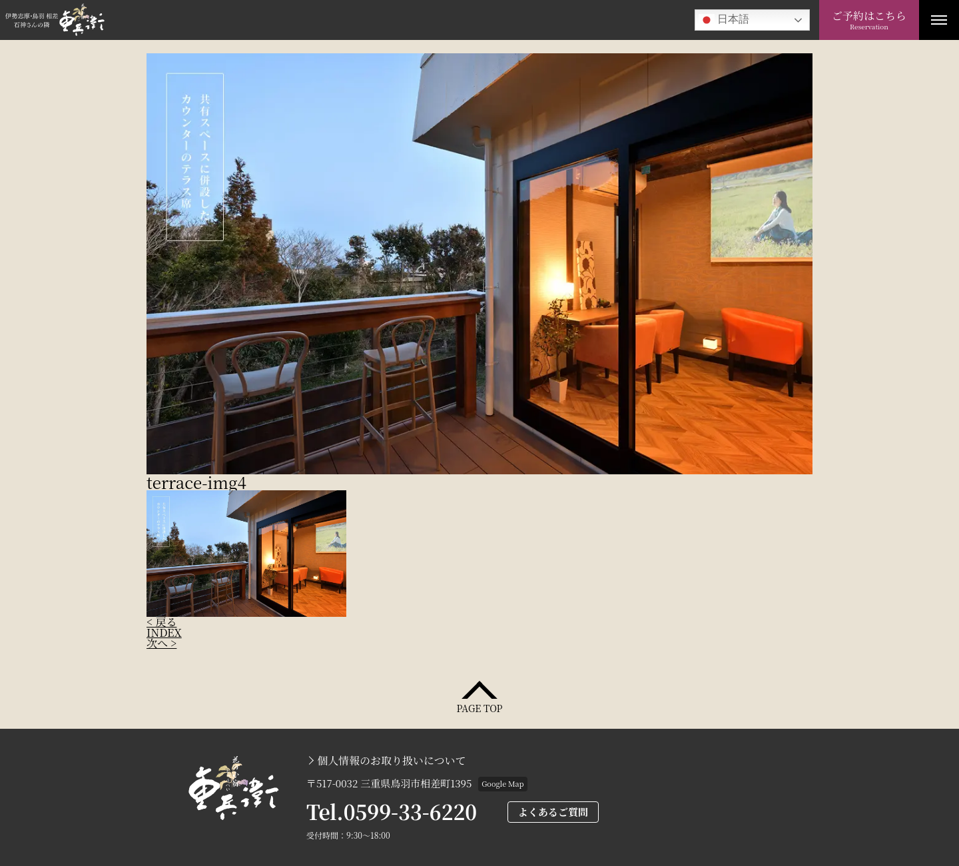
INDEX (164, 632)
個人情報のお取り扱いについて (391, 760)
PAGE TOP (479, 707)
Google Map (502, 783)
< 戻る (161, 622)
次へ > (161, 643)
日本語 (724, 20)
